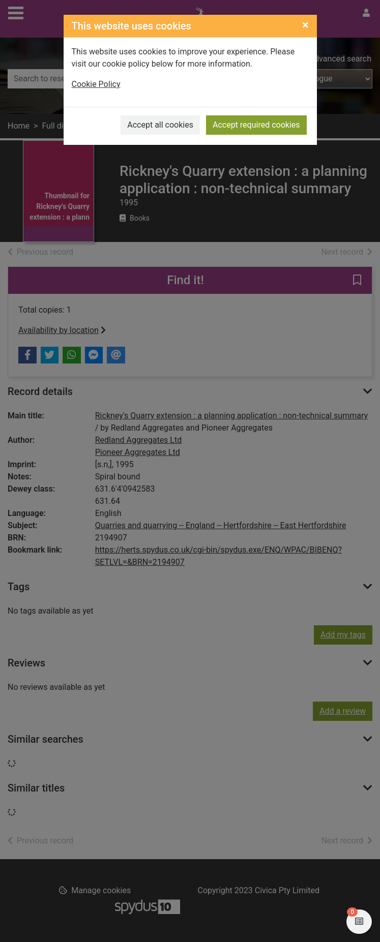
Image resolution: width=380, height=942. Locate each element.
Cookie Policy (96, 84)
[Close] (305, 25)
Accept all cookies (160, 125)
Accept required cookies (256, 125)
